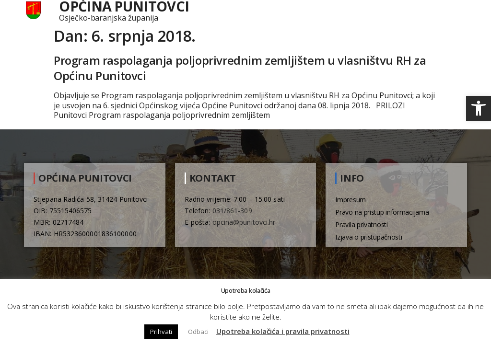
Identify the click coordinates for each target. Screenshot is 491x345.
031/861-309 (232, 210)
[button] (478, 108)
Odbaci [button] (198, 331)
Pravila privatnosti (361, 224)
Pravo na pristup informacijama (382, 212)
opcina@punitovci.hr (244, 222)
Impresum (350, 199)
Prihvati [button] (161, 331)
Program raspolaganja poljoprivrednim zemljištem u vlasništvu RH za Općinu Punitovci (240, 67)
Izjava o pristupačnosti (368, 237)
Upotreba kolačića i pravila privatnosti (283, 331)
